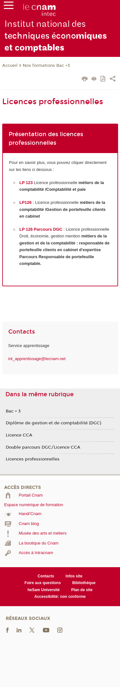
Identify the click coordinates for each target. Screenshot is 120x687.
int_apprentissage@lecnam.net (37, 358)
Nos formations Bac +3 (46, 65)
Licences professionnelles (33, 459)
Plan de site (81, 590)
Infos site (74, 576)
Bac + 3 (13, 411)
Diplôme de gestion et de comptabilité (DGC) (53, 423)
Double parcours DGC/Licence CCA (43, 447)
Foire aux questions (43, 583)
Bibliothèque (84, 583)
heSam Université (44, 590)
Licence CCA (19, 435)
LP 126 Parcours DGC (41, 229)
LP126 (26, 202)
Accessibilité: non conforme (60, 596)
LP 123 (26, 182)
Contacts (46, 576)
